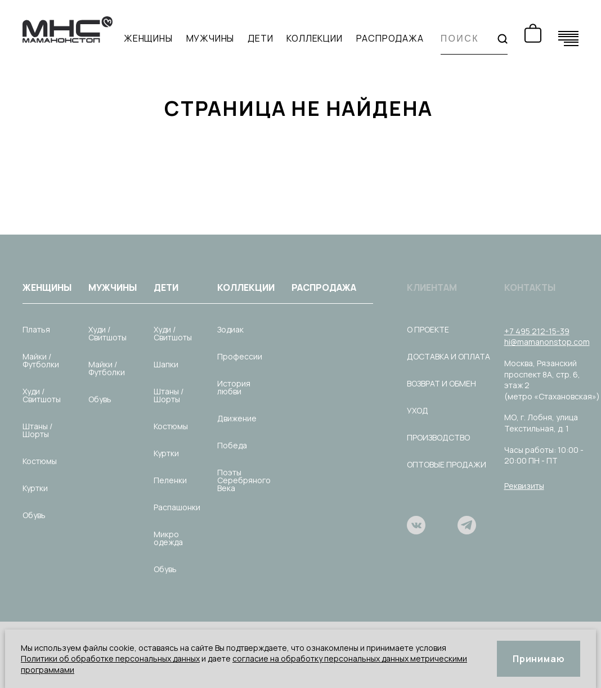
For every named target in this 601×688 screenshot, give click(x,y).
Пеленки (170, 480)
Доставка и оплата (448, 356)
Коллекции (314, 39)
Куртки (35, 488)
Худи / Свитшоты (42, 395)
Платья (36, 329)
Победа (232, 445)
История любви (233, 387)
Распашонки (177, 507)
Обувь (34, 515)
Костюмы (40, 461)
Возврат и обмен (441, 383)
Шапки (166, 364)
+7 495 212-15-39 (536, 331)
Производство (438, 437)
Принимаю (538, 659)
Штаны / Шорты (37, 430)
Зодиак (230, 329)
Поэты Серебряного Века (244, 480)
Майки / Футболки (41, 360)
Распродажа (390, 39)
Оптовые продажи (446, 464)
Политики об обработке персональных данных (110, 658)
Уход (417, 410)
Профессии (239, 356)
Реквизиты (524, 485)
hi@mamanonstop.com (547, 341)
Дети (260, 39)
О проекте (428, 329)
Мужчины (210, 39)
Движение (237, 418)
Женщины (148, 39)
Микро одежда (168, 538)
